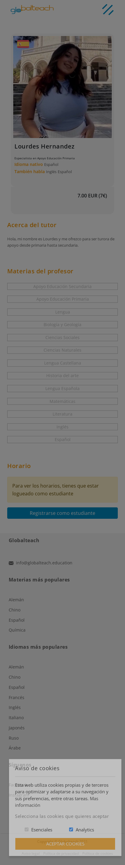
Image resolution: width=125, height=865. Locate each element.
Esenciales (41, 830)
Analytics (85, 830)
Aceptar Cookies (65, 844)
